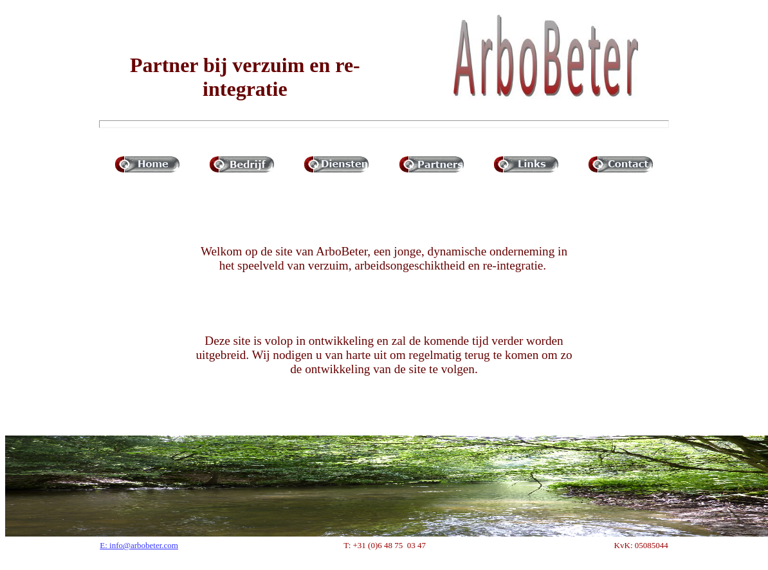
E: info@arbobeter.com (139, 545)
